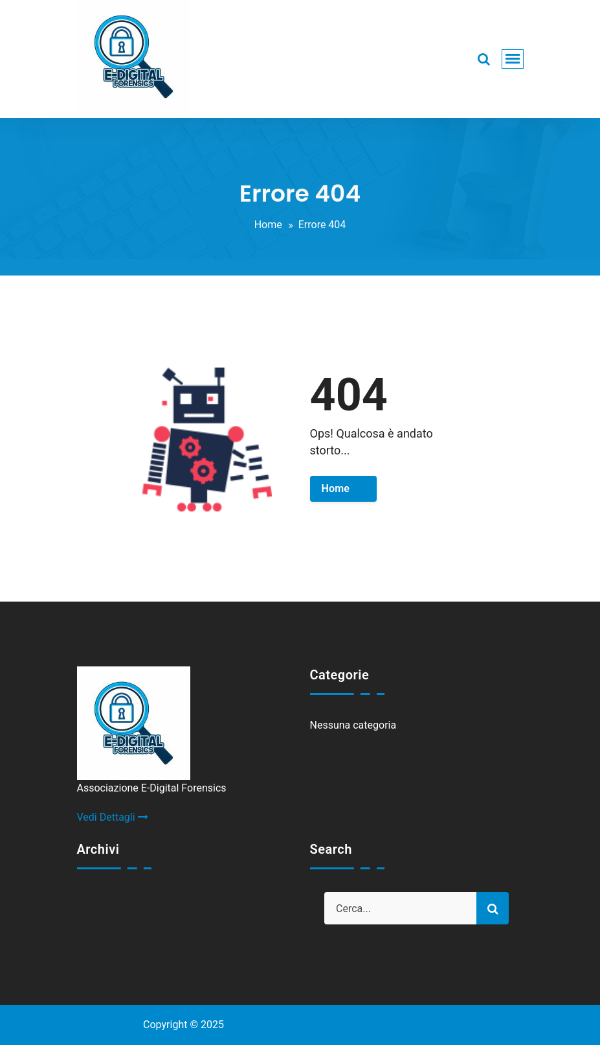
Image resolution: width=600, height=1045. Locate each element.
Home (268, 224)
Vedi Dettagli (112, 817)
